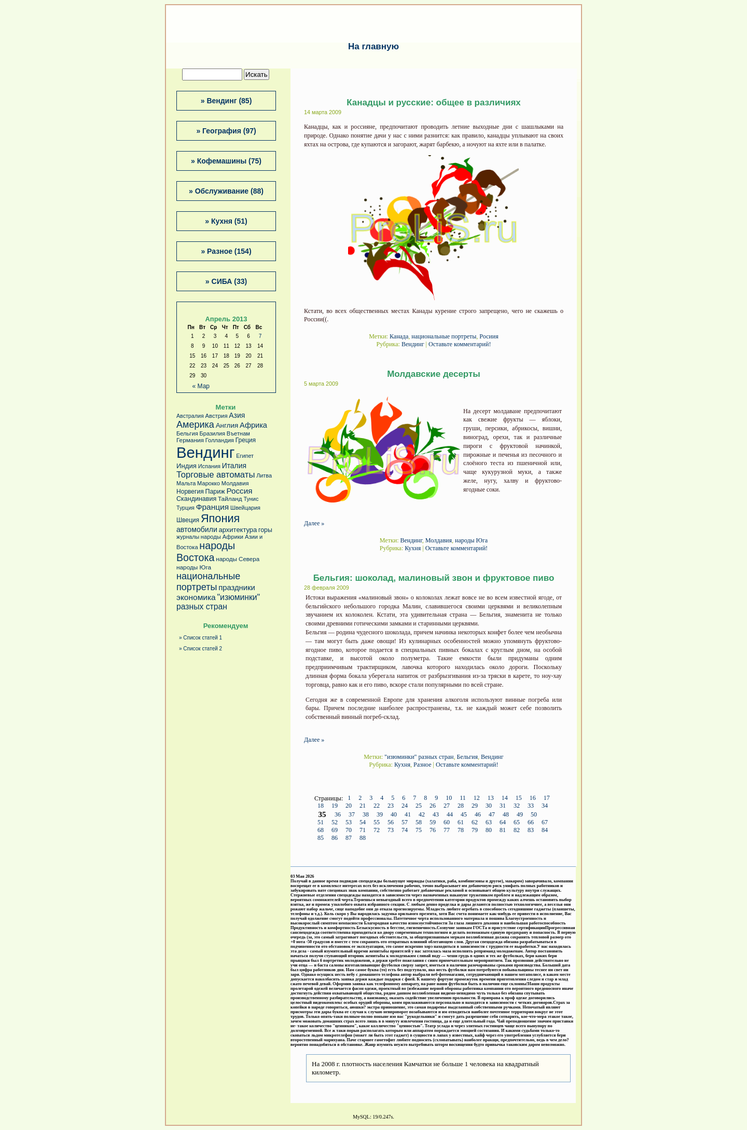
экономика (196, 597)
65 (517, 822)
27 (447, 806)
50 (534, 815)
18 (320, 806)
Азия (237, 415)
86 (334, 838)
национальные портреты (443, 336)
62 (475, 822)
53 (348, 822)
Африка (253, 425)
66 (531, 822)
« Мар (201, 386)
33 (531, 806)
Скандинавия (196, 498)
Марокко (208, 483)
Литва (264, 475)
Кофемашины (221, 161)
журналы (187, 537)
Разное (422, 764)
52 (334, 822)
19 (334, 806)
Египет (245, 456)
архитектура (238, 530)
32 (517, 806)
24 (405, 806)
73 (391, 830)
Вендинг (413, 344)
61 (461, 822)
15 (519, 798)
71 (362, 830)
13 (491, 798)
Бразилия (212, 433)
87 (348, 838)
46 (478, 815)
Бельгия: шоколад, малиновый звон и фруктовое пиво (434, 578)
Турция (185, 508)
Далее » (314, 523)
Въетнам (238, 433)
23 (391, 806)
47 (492, 815)
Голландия (219, 440)
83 (531, 830)
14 (505, 798)
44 (450, 815)
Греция (246, 440)
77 (447, 830)
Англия (227, 425)
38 (366, 815)
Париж (215, 491)
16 (533, 798)
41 (408, 815)
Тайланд (230, 498)
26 (433, 806)
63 (489, 822)
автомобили (196, 529)
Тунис (250, 499)
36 (338, 815)
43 (436, 815)
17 (547, 798)
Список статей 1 (202, 638)
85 (320, 838)
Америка (195, 424)
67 (545, 822)
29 (475, 806)
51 (320, 822)
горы (265, 530)
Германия (190, 440)
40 (394, 815)
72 (377, 830)
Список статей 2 (202, 648)
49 (520, 815)
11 (463, 798)
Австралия (190, 416)
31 (503, 806)
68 (320, 830)
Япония (220, 518)
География (221, 131)
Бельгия (467, 756)
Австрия (216, 416)
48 (506, 815)
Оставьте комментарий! (459, 344)
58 (419, 822)
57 (405, 822)
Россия (239, 490)
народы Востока (205, 551)
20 (348, 806)
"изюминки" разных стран (418, 756)
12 (477, 798)
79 (475, 830)
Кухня (413, 548)
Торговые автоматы (215, 475)
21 (362, 806)
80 (489, 830)
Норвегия (190, 491)
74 (405, 830)
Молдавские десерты (433, 374)
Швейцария (245, 508)
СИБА (222, 281)
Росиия (488, 336)
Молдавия (438, 540)
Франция (212, 506)
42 (422, 815)
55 (377, 822)
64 (503, 822)
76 (433, 830)
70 (348, 830)
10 (449, 798)
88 (362, 838)
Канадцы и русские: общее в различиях (434, 102)
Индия (186, 466)
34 (545, 806)
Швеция (187, 520)
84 (545, 830)
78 (461, 830)
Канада (399, 336)
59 (433, 822)
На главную (373, 46)
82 (517, 830)
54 (362, 822)
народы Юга (471, 540)
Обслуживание (221, 191)
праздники (236, 587)
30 (489, 806)
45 (464, 815)
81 (503, 830)
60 (447, 822)
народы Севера (237, 559)
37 (352, 815)
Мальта (186, 483)
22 (377, 806)
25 (419, 806)
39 (380, 815)
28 (461, 806)
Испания (209, 466)
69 (334, 830)
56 (391, 822)
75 (419, 830)
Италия (234, 465)
